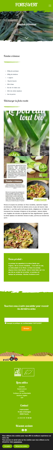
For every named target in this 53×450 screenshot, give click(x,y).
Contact (22, 391)
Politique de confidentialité (22, 393)
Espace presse (22, 389)
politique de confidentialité (28, 323)
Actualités (22, 387)
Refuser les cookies (21, 446)
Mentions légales (22, 395)
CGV (22, 397)
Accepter (7, 446)
